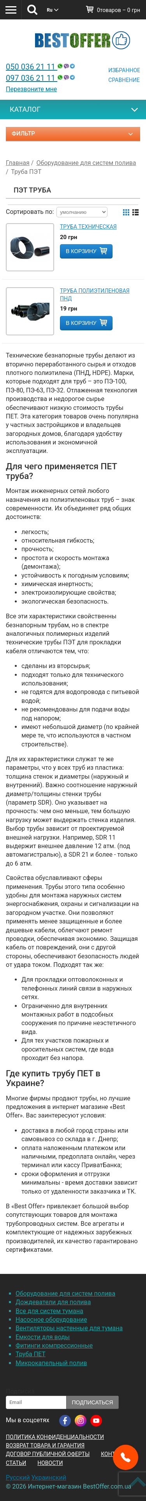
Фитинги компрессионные (54, 1345)
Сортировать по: (30, 211)
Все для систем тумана (49, 1311)
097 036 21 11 (41, 78)
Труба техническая (88, 227)
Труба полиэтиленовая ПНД (95, 295)
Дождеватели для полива (53, 1302)
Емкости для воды (43, 1337)
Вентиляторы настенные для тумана (69, 1328)
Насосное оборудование (51, 1319)
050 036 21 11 (41, 66)
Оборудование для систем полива (65, 1293)
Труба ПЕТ (31, 1354)
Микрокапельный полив (51, 1363)
